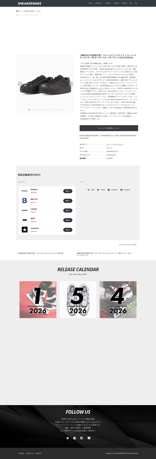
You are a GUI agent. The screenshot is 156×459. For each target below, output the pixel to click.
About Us (30, 453)
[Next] (104, 254)
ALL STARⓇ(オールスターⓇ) (96, 88)
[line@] (88, 438)
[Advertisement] (78, 36)
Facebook (83, 119)
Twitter (127, 116)
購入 (68, 191)
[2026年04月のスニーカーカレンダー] (118, 299)
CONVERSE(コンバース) (109, 85)
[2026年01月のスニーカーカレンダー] (38, 299)
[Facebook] (74, 438)
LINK (92, 190)
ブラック (109, 148)
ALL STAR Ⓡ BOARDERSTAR (93, 94)
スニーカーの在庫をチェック (108, 128)
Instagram (125, 190)
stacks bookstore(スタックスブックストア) (115, 69)
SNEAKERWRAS (121, 453)
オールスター (119, 144)
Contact (38, 453)
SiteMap (21, 453)
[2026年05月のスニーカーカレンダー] (78, 299)
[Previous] (45, 253)
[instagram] (81, 438)
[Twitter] (68, 438)
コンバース (110, 144)
